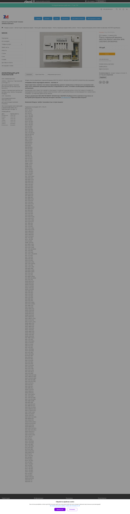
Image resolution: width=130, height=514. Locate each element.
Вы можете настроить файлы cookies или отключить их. (64, 505)
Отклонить (72, 509)
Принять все (60, 509)
